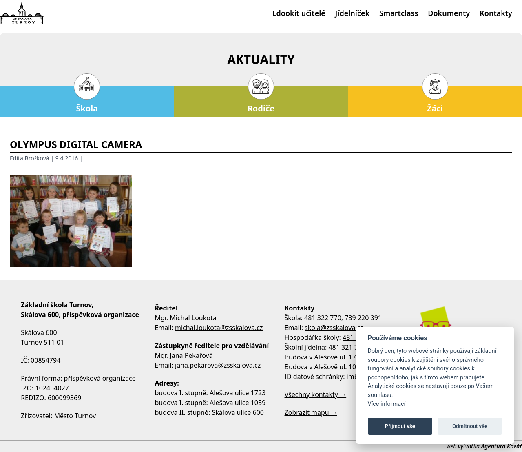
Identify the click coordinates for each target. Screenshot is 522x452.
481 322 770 (322, 317)
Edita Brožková (29, 158)
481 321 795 (346, 347)
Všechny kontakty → (316, 394)
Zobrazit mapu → (311, 412)
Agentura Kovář (501, 446)
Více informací (387, 404)
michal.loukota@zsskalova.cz (219, 327)
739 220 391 (363, 317)
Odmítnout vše (469, 426)
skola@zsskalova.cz (334, 327)
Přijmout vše (400, 426)
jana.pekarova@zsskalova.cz (218, 365)
